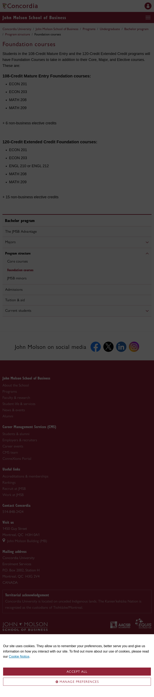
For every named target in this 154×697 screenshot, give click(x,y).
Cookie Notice (19, 656)
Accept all (77, 672)
